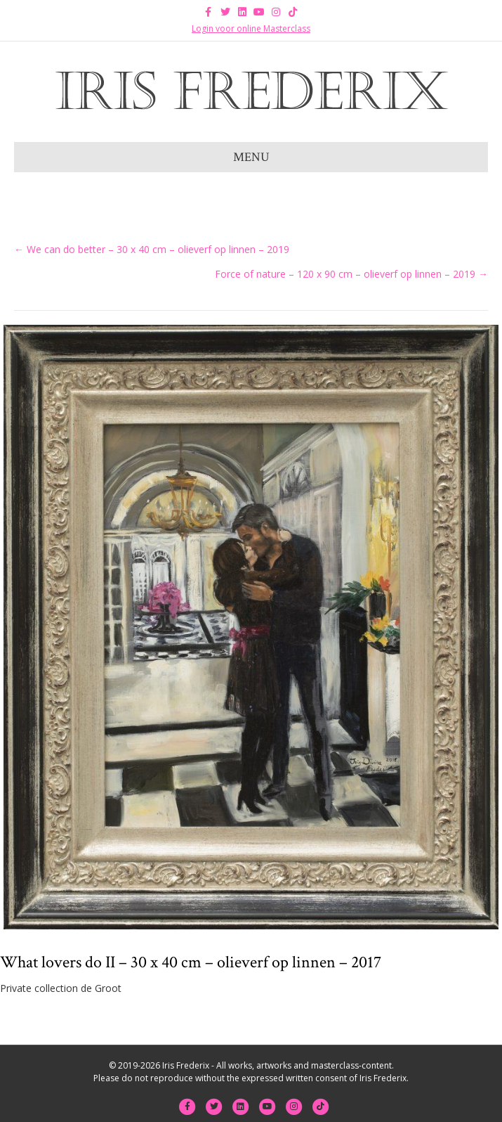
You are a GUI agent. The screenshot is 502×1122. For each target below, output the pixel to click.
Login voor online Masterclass (251, 28)
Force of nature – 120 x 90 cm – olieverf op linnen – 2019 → (351, 273)
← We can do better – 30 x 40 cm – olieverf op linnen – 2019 (151, 249)
